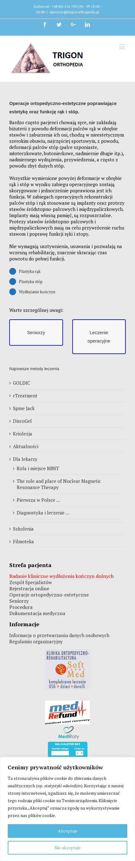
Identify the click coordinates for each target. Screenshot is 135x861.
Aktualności (25, 446)
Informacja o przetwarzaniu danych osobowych (59, 635)
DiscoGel (22, 421)
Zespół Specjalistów (30, 582)
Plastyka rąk (29, 271)
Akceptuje (68, 831)
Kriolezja (22, 433)
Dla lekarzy (25, 459)
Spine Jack (24, 408)
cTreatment (25, 395)
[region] (67, 809)
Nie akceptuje (67, 847)
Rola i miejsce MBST (38, 468)
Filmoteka (23, 541)
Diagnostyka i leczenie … (43, 512)
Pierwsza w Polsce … (38, 500)
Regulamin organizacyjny (36, 641)
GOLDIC (21, 383)
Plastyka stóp (31, 281)
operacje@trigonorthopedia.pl (74, 12)
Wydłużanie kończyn (37, 292)
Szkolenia (23, 529)
